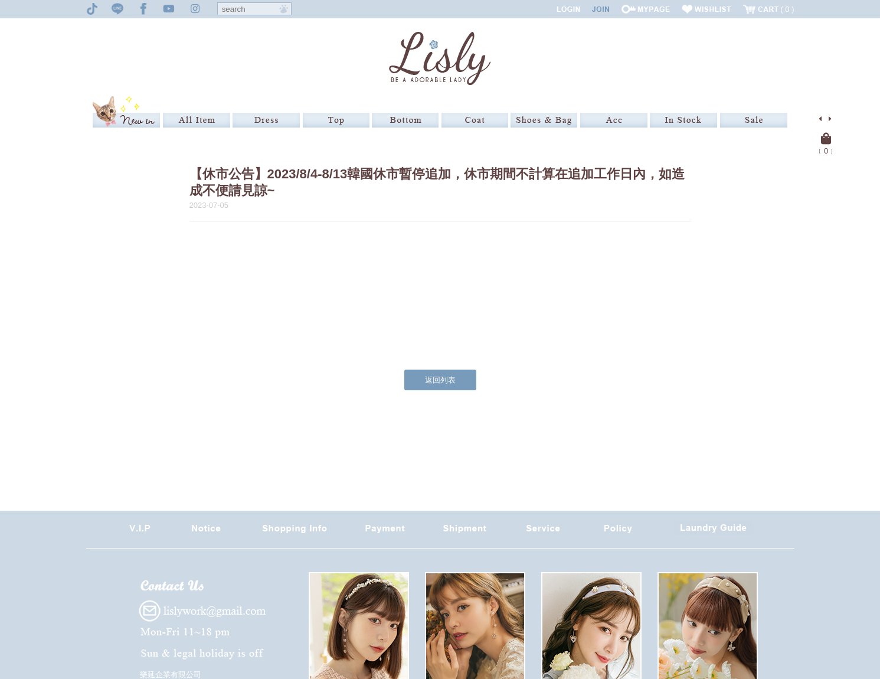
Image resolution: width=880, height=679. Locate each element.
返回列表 (440, 380)
